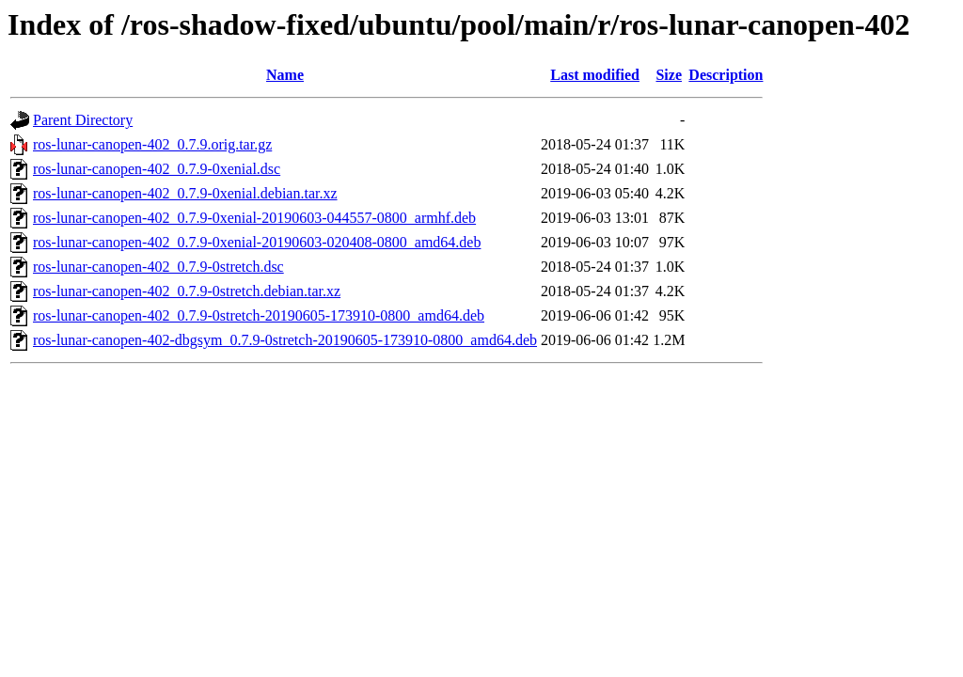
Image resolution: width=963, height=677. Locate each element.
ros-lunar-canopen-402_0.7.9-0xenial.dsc (156, 169)
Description (725, 75)
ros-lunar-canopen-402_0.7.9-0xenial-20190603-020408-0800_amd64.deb (257, 242)
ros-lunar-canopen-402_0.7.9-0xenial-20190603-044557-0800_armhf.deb (254, 218)
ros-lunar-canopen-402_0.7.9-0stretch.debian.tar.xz (186, 291)
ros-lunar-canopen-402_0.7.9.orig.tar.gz (152, 144)
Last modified (594, 75)
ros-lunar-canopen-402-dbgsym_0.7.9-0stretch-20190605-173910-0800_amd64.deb (285, 340)
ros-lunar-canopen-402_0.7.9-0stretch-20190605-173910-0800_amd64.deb (258, 315)
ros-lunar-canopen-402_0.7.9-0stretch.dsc (158, 267)
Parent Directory (83, 120)
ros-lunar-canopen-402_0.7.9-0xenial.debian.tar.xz (185, 193)
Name (285, 75)
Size (668, 75)
